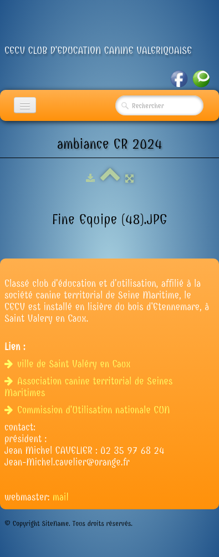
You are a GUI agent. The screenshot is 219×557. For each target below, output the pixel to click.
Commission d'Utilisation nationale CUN (88, 410)
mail (61, 497)
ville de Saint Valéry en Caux (69, 364)
